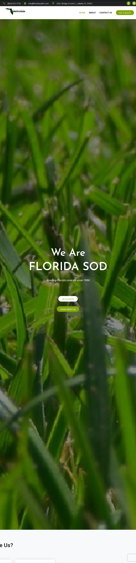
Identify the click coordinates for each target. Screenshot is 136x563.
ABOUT (92, 12)
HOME (82, 12)
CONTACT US (105, 12)
